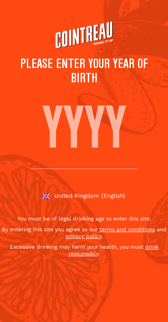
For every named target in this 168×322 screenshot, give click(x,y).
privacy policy (83, 236)
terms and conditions (127, 229)
